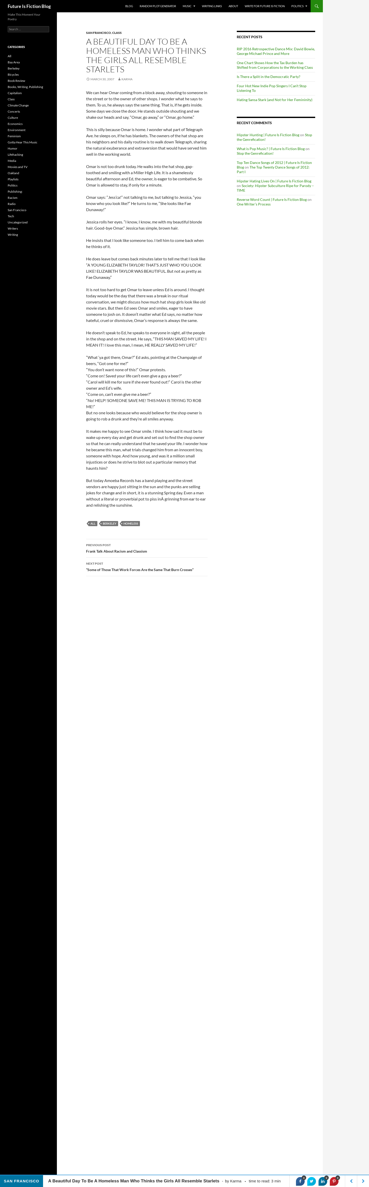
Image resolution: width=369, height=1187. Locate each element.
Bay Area (14, 62)
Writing (13, 235)
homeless (131, 523)
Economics (15, 124)
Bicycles (13, 74)
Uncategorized (18, 222)
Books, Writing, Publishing (25, 87)
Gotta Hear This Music (22, 142)
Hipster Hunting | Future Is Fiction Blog (268, 135)
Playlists (13, 179)
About (233, 6)
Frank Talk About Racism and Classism (147, 547)
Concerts (14, 111)
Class (117, 33)
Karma (126, 79)
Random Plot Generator (158, 6)
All (93, 523)
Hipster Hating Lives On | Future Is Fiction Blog (274, 181)
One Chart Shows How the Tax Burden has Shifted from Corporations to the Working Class (275, 65)
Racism (12, 198)
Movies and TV (17, 167)
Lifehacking (15, 154)
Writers (13, 228)
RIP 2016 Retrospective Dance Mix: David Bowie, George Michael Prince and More (276, 51)
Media (12, 161)
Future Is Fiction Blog (29, 6)
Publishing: (15, 191)
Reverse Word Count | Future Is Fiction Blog (272, 199)
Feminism (14, 136)
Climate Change (18, 105)
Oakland (13, 173)
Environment (16, 130)
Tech (11, 216)
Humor (12, 148)
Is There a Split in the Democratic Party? (268, 76)
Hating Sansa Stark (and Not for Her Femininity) (274, 99)
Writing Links (212, 6)
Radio (12, 204)
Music (187, 6)
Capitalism (15, 93)
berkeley (109, 523)
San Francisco (98, 33)
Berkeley (13, 68)
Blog (129, 6)
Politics (297, 6)
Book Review (16, 81)
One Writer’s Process (254, 204)
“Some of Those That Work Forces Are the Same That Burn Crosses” (147, 566)
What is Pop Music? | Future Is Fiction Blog (271, 148)
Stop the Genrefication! (255, 153)
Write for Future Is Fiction (265, 6)
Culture (13, 118)
